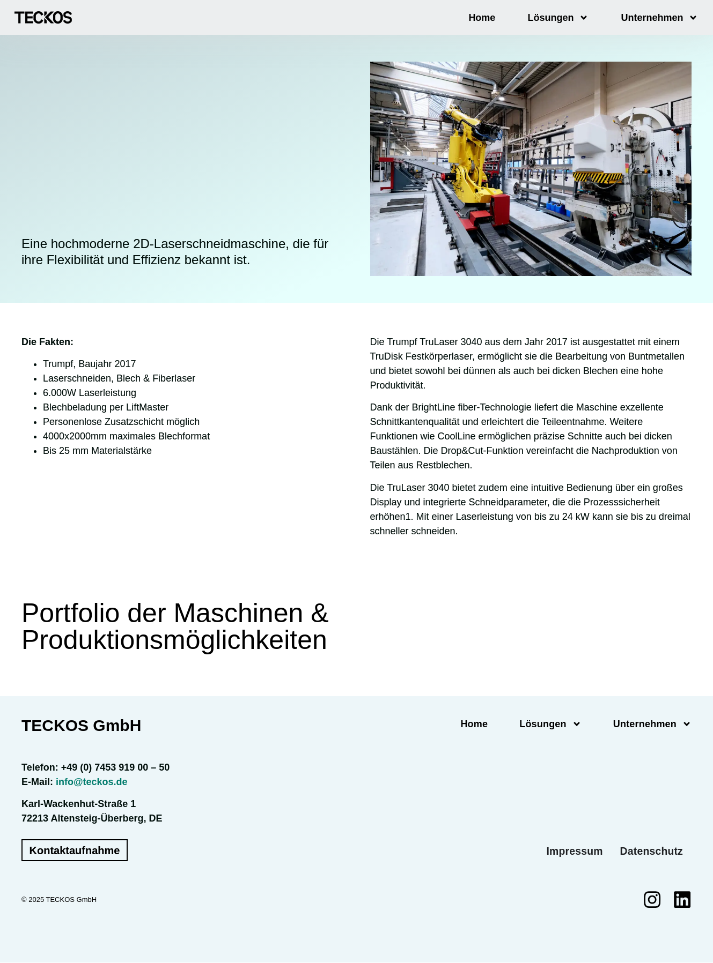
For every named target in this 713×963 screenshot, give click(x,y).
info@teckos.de (92, 782)
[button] (23, 939)
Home (481, 17)
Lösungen (558, 17)
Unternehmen (659, 17)
